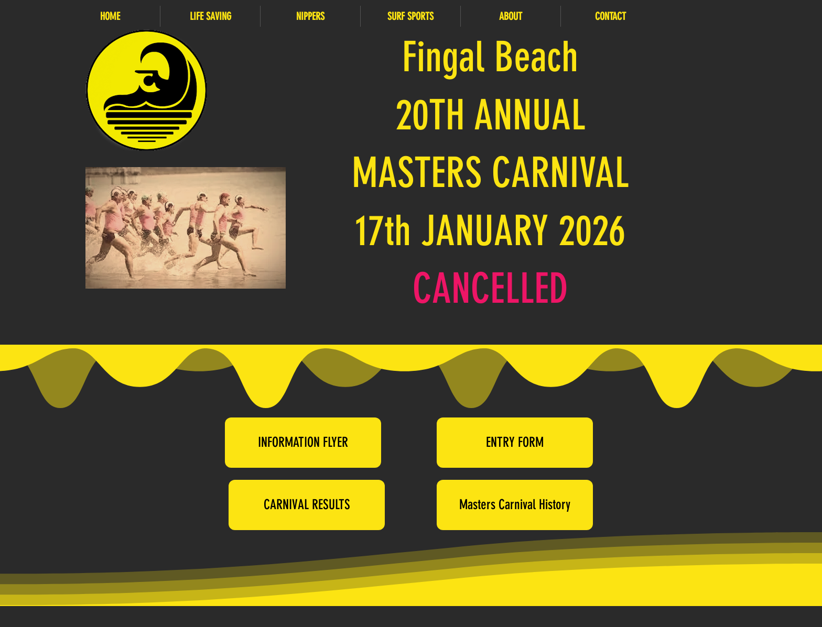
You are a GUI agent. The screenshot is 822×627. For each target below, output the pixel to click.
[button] (210, 16)
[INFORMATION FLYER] (303, 442)
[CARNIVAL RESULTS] (307, 505)
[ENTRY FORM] (515, 442)
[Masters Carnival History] (515, 505)
